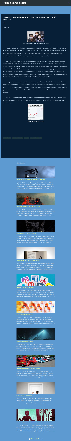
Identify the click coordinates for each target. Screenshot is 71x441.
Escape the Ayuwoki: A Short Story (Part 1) (28, 422)
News (31, 138)
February (14, 138)
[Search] (28, 3)
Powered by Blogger (35, 438)
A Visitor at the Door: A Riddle (24, 395)
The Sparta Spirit (15, 2)
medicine (26, 138)
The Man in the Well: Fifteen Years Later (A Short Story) (31, 179)
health (20, 138)
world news (38, 138)
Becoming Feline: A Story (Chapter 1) (26, 233)
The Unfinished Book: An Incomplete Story (28, 260)
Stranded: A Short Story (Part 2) (25, 341)
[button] (4, 23)
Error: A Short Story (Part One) (25, 314)
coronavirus (7, 138)
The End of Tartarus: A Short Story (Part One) (28, 206)
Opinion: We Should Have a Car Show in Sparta (28, 368)
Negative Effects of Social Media (25, 287)
